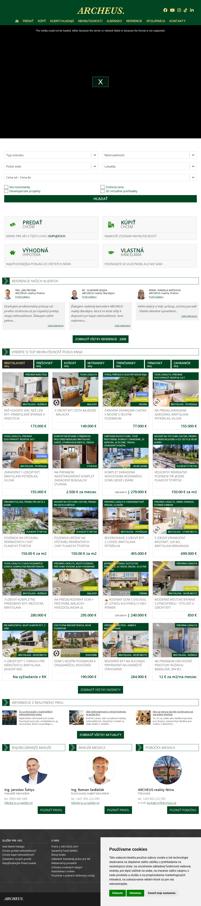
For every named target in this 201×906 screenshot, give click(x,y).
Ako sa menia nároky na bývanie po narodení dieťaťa (173, 713)
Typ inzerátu (15, 155)
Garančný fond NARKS (64, 850)
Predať (28, 21)
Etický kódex (58, 854)
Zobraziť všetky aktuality (100, 735)
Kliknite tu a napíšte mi (18, 803)
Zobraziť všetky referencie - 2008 (100, 339)
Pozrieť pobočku (183, 810)
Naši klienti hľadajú (13, 846)
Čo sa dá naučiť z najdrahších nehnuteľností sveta (35, 713)
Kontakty (178, 21)
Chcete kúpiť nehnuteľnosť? (18, 854)
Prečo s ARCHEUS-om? (64, 846)
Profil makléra (22, 296)
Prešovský (47, 364)
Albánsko (114, 21)
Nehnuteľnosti (90, 21)
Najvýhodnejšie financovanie (19, 863)
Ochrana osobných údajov (66, 867)
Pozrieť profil (51, 810)
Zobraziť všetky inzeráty (100, 690)
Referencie (134, 21)
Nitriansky (99, 364)
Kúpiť (42, 21)
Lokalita (110, 166)
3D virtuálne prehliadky (118, 191)
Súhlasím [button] (117, 893)
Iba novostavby (17, 187)
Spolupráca (155, 21)
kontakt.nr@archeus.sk (161, 803)
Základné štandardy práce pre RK (70, 859)
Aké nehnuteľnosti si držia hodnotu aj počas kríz (106, 713)
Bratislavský (17, 364)
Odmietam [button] (135, 893)
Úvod (17, 21)
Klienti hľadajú (62, 21)
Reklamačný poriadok (64, 863)
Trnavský (157, 364)
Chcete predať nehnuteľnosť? (19, 850)
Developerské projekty (24, 191)
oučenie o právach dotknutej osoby (74, 875)
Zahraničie (185, 364)
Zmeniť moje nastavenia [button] (161, 893)
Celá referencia (55, 325)
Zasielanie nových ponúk (16, 859)
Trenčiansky (129, 364)
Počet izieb (13, 166)
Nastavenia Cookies (63, 871)
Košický (73, 364)
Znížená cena (112, 187)
